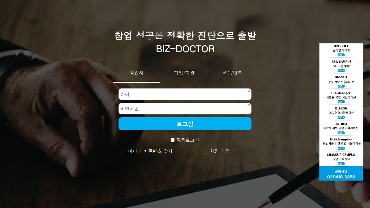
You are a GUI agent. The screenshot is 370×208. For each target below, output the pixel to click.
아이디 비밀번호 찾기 (150, 151)
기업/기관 (184, 72)
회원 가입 (220, 151)
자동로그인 (187, 140)
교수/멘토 (232, 72)
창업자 (137, 72)
